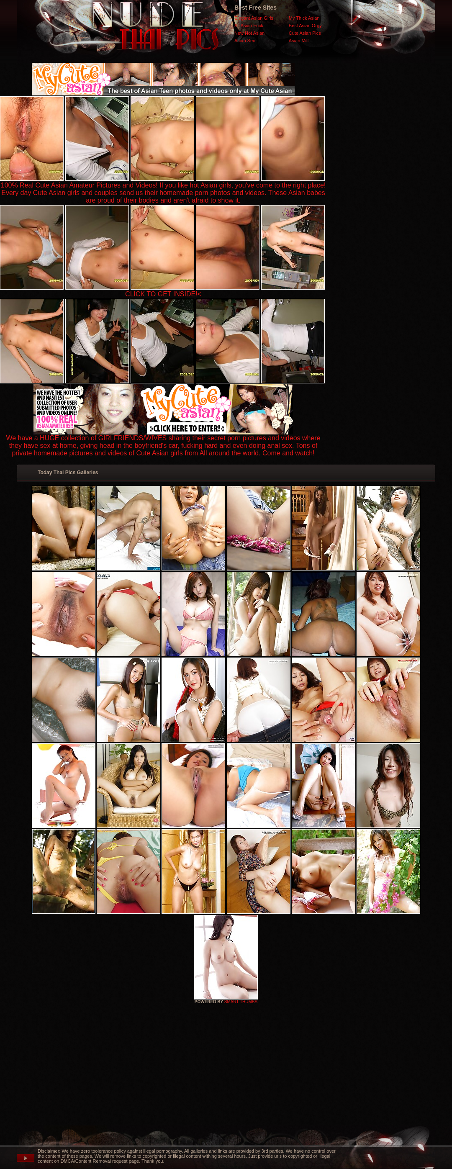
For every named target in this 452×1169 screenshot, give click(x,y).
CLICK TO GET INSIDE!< (163, 294)
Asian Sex (244, 40)
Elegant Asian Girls (253, 18)
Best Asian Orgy (305, 25)
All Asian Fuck (248, 25)
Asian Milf (299, 40)
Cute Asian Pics (305, 33)
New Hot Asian (249, 33)
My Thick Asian (304, 18)
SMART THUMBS (240, 1001)
